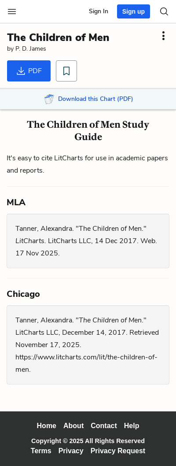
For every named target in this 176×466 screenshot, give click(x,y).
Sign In (98, 11)
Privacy (71, 451)
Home (46, 425)
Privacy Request (118, 451)
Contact (104, 425)
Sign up (133, 11)
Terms (41, 451)
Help (131, 425)
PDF (29, 71)
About (73, 425)
